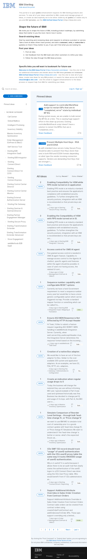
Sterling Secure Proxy (57, 208)
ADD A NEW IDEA (15, 96)
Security (63, 209)
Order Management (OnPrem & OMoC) (58, 274)
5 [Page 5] (57, 530)
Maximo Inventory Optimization (57, 405)
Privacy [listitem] (49, 556)
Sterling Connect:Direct (57, 483)
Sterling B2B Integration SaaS (58, 309)
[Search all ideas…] (16, 88)
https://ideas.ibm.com (48, 75)
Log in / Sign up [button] (76, 89)
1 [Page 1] (41, 530)
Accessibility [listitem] (74, 556)
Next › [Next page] (68, 530)
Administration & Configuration (58, 372)
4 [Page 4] (53, 530)
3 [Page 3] (49, 530)
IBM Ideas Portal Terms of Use (60, 540)
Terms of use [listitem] (60, 556)
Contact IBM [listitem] (38, 556)
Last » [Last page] (76, 530)
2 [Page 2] (45, 530)
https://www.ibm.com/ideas (56, 70)
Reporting (65, 484)
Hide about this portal (27, 7)
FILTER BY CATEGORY (13, 112)
